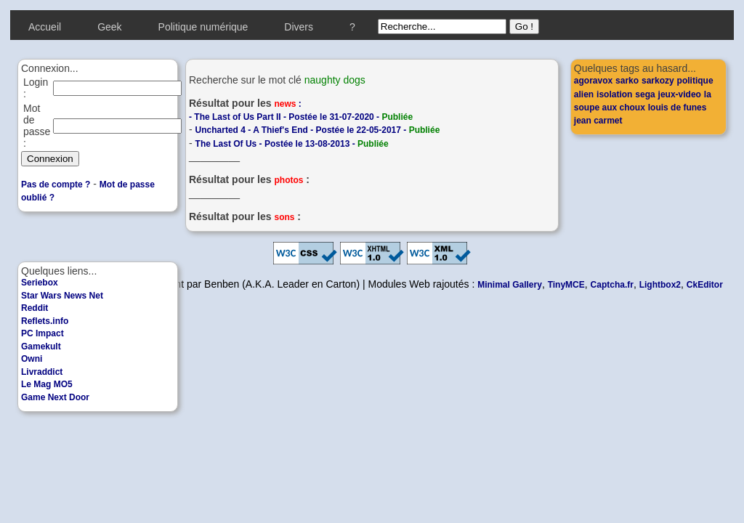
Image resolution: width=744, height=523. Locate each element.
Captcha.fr (612, 285)
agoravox (593, 81)
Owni (31, 359)
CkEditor (705, 285)
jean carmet (598, 120)
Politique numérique (203, 27)
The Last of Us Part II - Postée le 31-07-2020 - (303, 117)
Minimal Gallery (509, 285)
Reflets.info (44, 321)
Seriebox (39, 282)
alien (584, 94)
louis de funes (677, 107)
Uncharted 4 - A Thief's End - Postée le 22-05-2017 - (317, 130)
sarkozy (658, 81)
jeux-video (679, 94)
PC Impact (42, 333)
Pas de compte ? (55, 184)
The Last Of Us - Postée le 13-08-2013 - (292, 144)
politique (695, 81)
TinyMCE (566, 285)
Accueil (44, 27)
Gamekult (41, 346)
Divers (298, 27)
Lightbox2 (660, 285)
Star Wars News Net (62, 296)
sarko (627, 81)
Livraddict (41, 372)
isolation (614, 94)
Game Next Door (55, 397)
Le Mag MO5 (47, 384)
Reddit (34, 308)
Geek (109, 27)
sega (645, 94)
